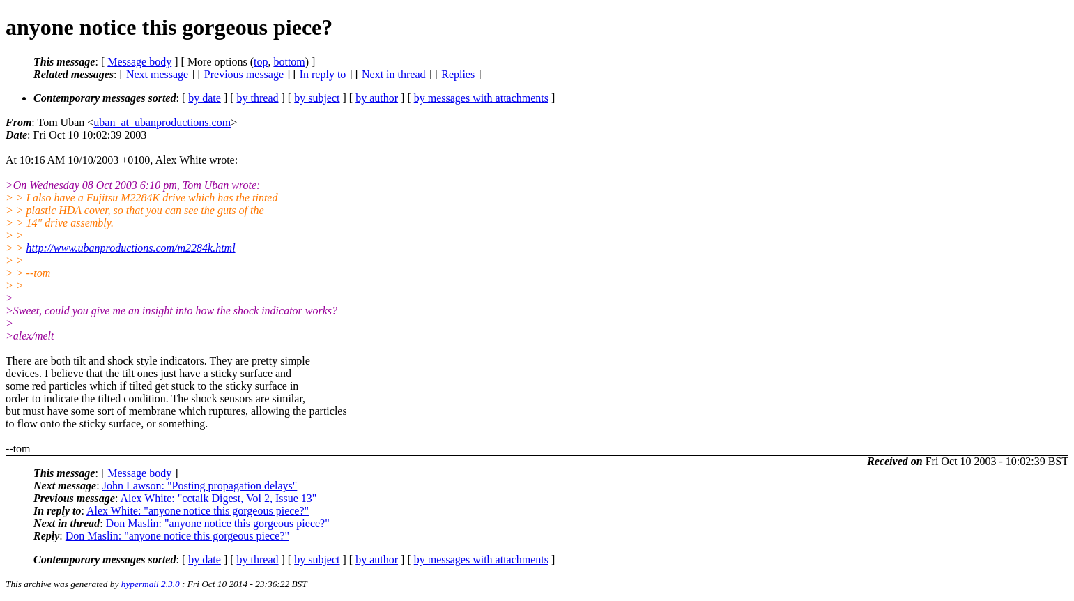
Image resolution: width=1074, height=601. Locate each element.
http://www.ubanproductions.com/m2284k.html (131, 248)
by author (376, 98)
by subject (316, 98)
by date (204, 98)
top (261, 62)
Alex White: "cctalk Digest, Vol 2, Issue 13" (218, 498)
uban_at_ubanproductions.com (162, 122)
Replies (458, 74)
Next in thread (394, 74)
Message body (139, 62)
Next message (157, 74)
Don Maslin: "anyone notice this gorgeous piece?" (218, 523)
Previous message (244, 74)
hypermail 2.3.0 (150, 584)
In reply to (323, 74)
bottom (289, 62)
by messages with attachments (481, 98)
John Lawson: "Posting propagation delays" (200, 486)
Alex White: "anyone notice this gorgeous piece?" (197, 511)
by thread (258, 98)
